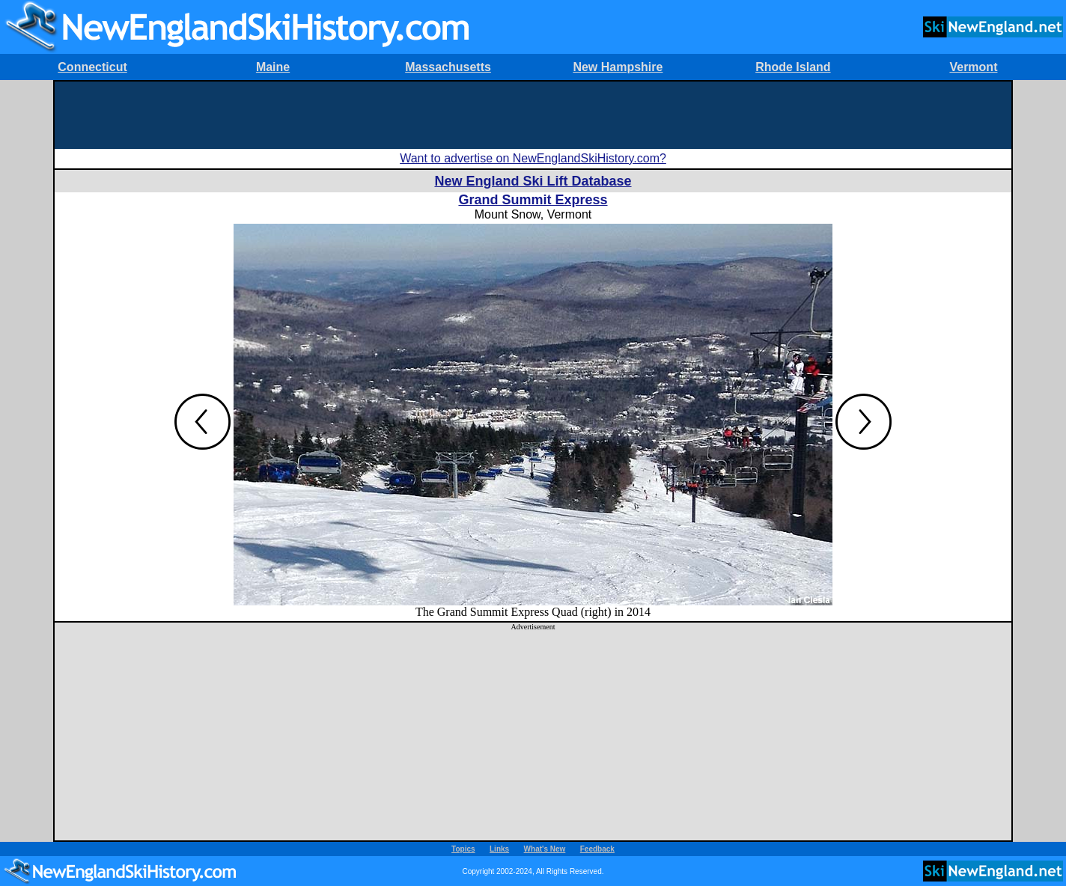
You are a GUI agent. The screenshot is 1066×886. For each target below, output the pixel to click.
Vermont (973, 67)
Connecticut (92, 67)
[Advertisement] (533, 115)
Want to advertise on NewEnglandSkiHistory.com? (533, 158)
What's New (545, 849)
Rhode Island (792, 67)
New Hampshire (618, 67)
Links (499, 849)
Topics (463, 849)
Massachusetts (448, 67)
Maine (273, 67)
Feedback (597, 849)
